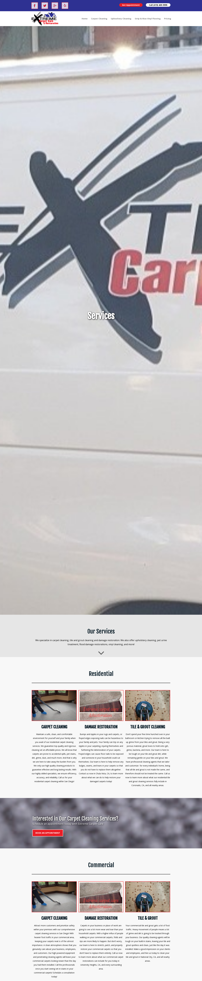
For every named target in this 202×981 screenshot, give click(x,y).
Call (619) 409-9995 (158, 5)
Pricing (167, 18)
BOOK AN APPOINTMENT (47, 833)
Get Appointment (131, 5)
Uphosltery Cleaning (121, 18)
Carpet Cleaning (99, 18)
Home (85, 18)
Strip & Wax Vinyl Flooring (148, 18)
